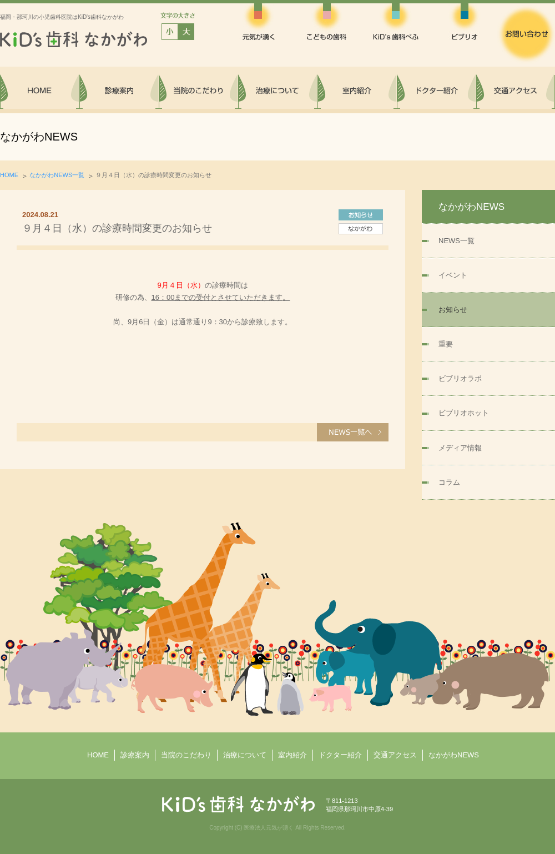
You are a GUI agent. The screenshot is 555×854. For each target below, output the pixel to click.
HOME (9, 175)
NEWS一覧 (456, 241)
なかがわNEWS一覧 (56, 175)
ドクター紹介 (340, 755)
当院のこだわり (186, 755)
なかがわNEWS (453, 755)
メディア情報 (460, 448)
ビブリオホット (463, 413)
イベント (452, 275)
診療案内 (134, 755)
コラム (449, 482)
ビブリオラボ (460, 378)
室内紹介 (292, 755)
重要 (445, 344)
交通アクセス (395, 755)
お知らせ (452, 309)
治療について (244, 755)
